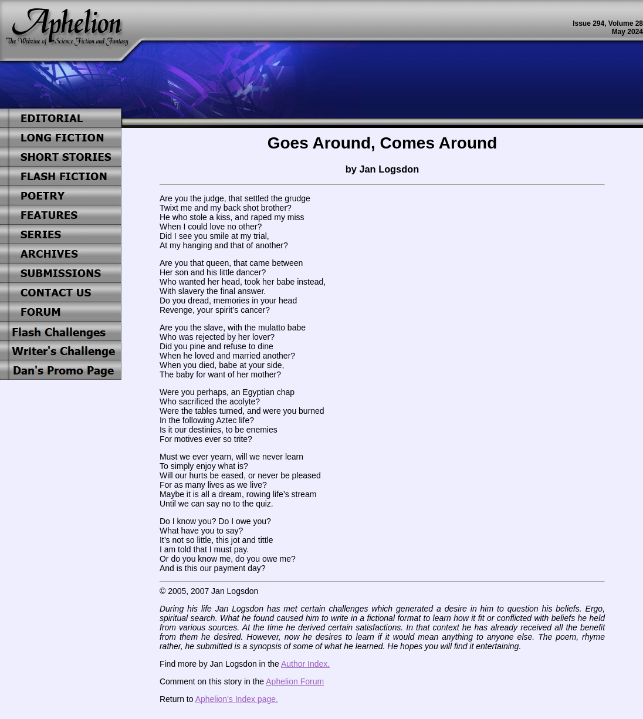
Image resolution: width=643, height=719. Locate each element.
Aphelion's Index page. (236, 699)
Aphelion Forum (295, 681)
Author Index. (305, 664)
